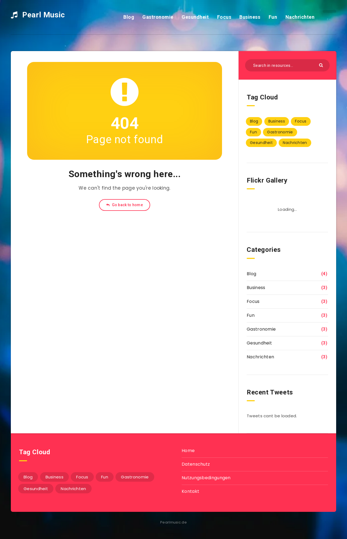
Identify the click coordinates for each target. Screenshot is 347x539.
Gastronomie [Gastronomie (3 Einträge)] (280, 132)
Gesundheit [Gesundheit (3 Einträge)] (261, 142)
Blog (128, 17)
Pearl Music (38, 14)
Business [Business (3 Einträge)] (276, 121)
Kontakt (190, 491)
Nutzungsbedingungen (206, 478)
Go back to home (124, 205)
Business (249, 17)
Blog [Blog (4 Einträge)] (254, 121)
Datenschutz (196, 464)
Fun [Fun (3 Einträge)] (253, 132)
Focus (224, 17)
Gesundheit (195, 17)
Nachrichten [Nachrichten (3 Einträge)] (295, 142)
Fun (273, 17)
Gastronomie (158, 17)
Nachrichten (300, 17)
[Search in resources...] (287, 65)
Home (188, 450)
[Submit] (321, 65)
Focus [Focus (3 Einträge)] (301, 121)
